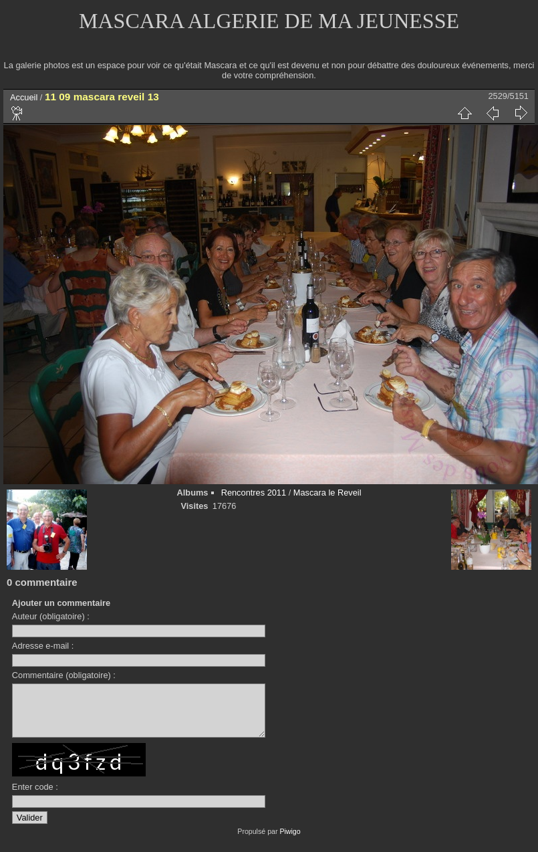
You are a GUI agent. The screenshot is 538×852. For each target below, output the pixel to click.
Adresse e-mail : (43, 646)
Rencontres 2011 (253, 493)
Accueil (23, 97)
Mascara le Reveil (327, 493)
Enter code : (35, 797)
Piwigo (289, 841)
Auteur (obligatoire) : (51, 616)
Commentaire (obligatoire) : (64, 675)
